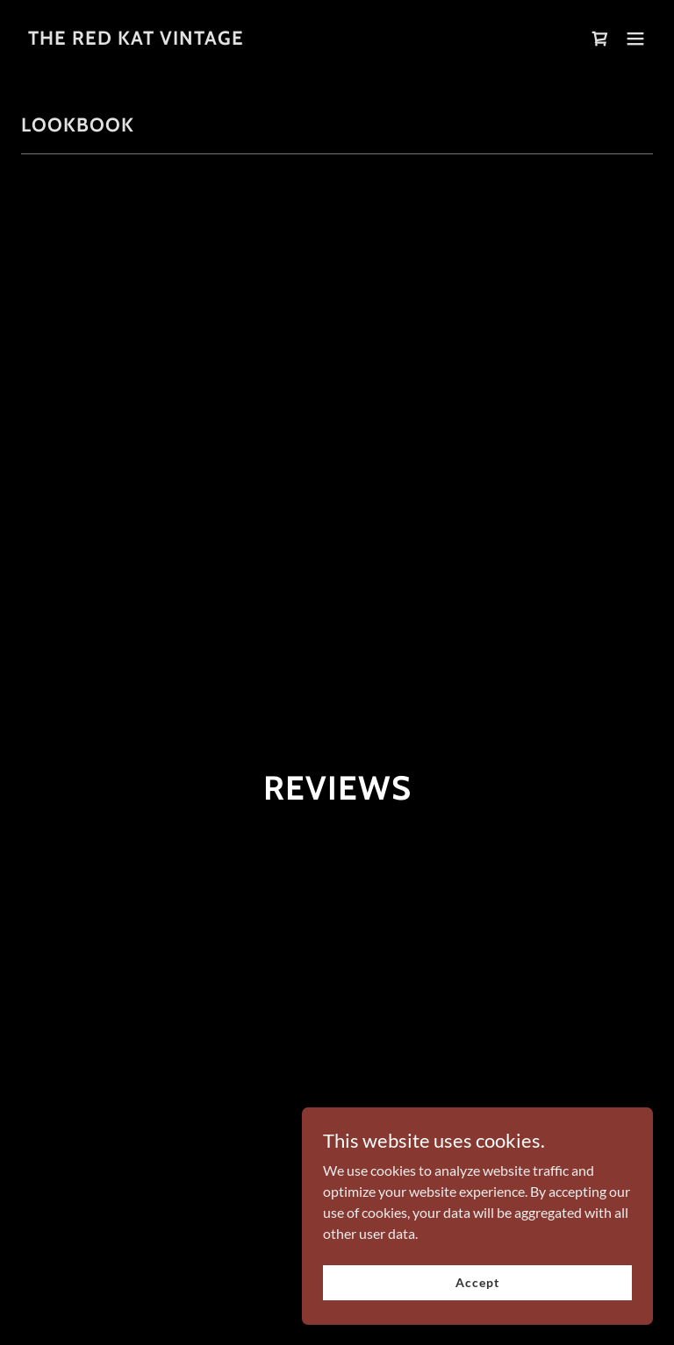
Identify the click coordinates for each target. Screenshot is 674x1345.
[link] (136, 39)
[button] (635, 38)
